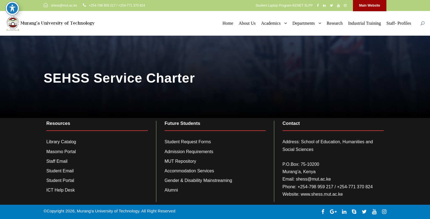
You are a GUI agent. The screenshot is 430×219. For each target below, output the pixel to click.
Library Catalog (61, 141)
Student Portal (60, 180)
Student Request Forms (188, 141)
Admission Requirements (189, 151)
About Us (247, 23)
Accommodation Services (189, 171)
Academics (271, 23)
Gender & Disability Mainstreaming (198, 180)
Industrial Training (364, 23)
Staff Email (56, 161)
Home (227, 23)
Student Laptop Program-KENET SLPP (284, 5)
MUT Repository (180, 161)
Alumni (171, 190)
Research (335, 23)
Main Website (369, 5)
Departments (303, 23)
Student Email (60, 171)
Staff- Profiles (398, 23)
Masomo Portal (61, 151)
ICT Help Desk (60, 190)
